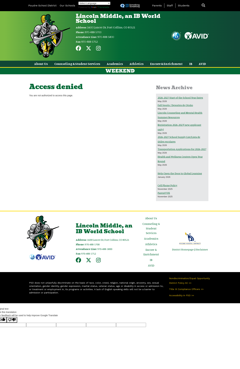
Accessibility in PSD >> (181, 295)
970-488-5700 (93, 32)
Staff (170, 5)
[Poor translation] (12, 320)
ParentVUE (164, 193)
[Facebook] (78, 49)
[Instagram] (98, 49)
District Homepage (183, 249)
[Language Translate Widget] (94, 3)
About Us (41, 64)
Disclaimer (201, 249)
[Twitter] (88, 49)
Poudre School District (42, 5)
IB (190, 64)
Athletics (136, 64)
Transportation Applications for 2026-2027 (182, 149)
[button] (203, 5)
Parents (157, 5)
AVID (202, 64)
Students (183, 5)
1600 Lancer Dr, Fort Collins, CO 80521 (111, 27)
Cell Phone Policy (167, 185)
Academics (115, 64)
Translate (100, 7)
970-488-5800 (105, 37)
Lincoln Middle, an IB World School (118, 18)
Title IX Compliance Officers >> (186, 289)
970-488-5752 (89, 41)
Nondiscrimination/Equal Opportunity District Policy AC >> (189, 280)
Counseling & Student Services (77, 64)
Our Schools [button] (67, 5)
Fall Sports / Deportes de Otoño (175, 105)
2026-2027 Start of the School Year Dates (180, 97)
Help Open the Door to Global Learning (180, 173)
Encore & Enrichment (166, 64)
